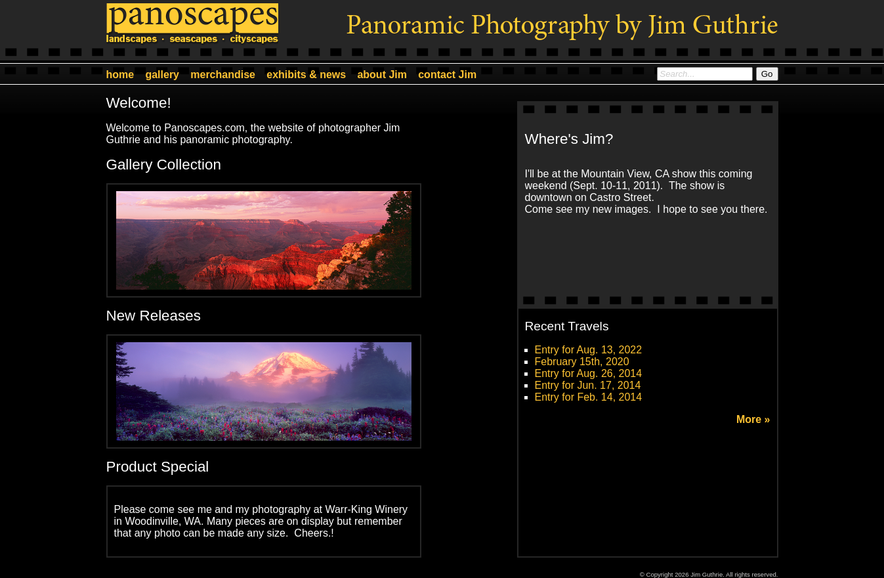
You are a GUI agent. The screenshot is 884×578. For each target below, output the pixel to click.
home (120, 74)
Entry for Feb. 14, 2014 (588, 397)
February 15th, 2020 (582, 361)
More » (753, 419)
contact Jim (447, 74)
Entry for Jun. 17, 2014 (588, 385)
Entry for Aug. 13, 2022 (588, 349)
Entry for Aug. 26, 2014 (588, 373)
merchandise (222, 74)
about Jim (382, 74)
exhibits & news (306, 74)
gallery (162, 74)
